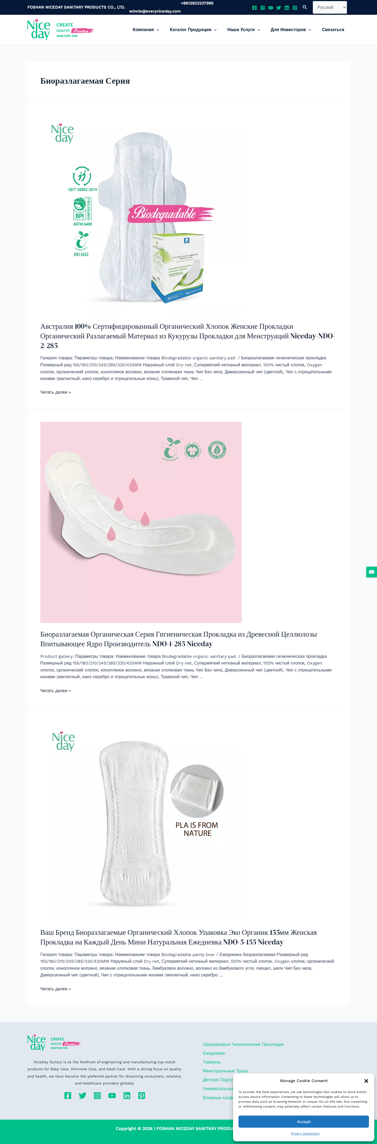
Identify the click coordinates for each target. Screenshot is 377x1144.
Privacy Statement (305, 1133)
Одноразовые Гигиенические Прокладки (242, 1032)
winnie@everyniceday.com (155, 11)
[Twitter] (278, 7)
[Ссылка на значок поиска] (305, 7)
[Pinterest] (294, 7)
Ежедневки (213, 1041)
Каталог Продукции (200, 29)
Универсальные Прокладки (229, 1079)
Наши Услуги (249, 29)
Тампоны (211, 1051)
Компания (156, 29)
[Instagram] (262, 7)
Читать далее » (55, 381)
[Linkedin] (286, 7)
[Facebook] (254, 7)
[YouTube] (270, 7)
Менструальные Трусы (224, 1060)
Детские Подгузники (222, 1070)
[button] (366, 1081)
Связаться (334, 29)
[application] (166, 29)
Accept (303, 1121)
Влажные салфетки (221, 1089)
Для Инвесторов (294, 29)
